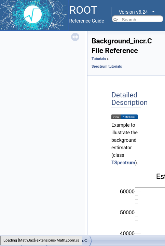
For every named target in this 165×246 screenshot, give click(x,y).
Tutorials (99, 59)
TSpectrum (123, 162)
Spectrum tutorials (107, 66)
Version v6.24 (133, 12)
